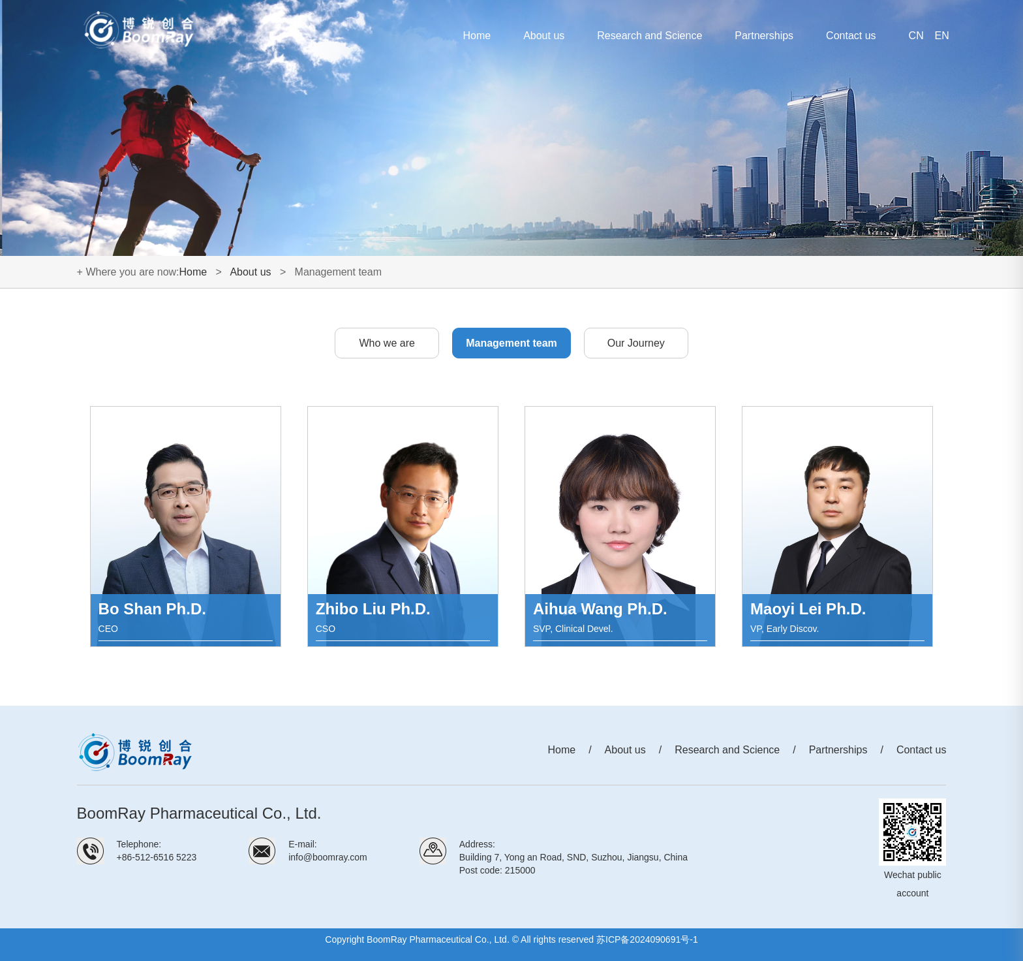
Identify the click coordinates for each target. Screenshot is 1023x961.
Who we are (387, 343)
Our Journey (636, 343)
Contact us (851, 35)
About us (543, 35)
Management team (511, 343)
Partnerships (764, 35)
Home (477, 35)
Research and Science (649, 35)
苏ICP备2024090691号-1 (647, 939)
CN (916, 35)
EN (942, 35)
